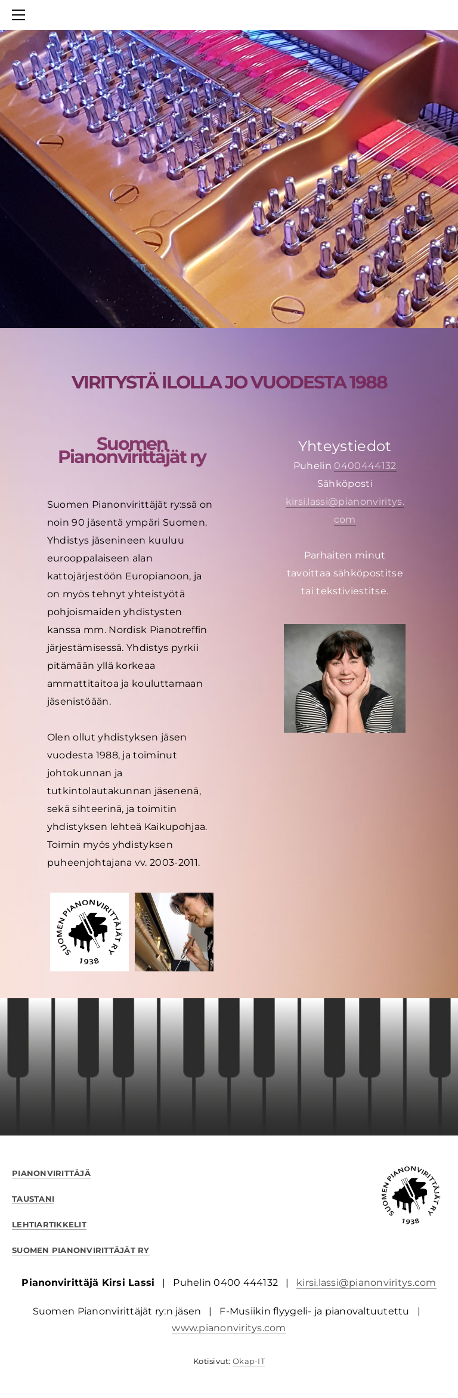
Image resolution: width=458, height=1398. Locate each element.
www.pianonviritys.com (229, 1328)
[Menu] (21, 15)
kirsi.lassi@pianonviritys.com (366, 1282)
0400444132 (365, 465)
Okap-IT (249, 1361)
